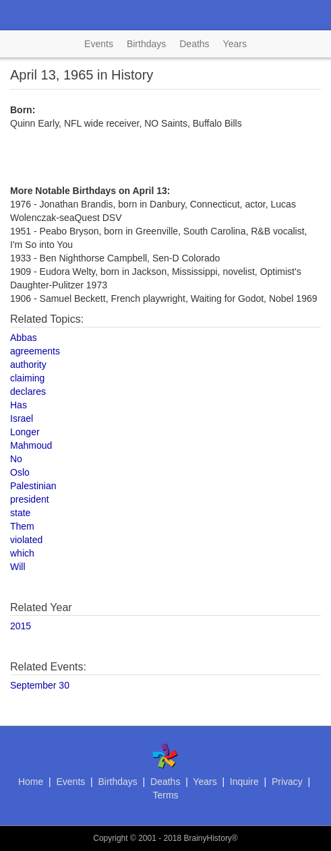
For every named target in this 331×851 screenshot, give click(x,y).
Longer (25, 432)
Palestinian (33, 485)
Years (235, 43)
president (29, 499)
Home (30, 781)
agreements (35, 351)
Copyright (110, 838)
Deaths (194, 43)
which (22, 553)
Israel (21, 418)
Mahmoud (31, 445)
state (20, 512)
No (16, 458)
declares (28, 391)
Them (22, 526)
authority (28, 364)
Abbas (23, 337)
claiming (27, 378)
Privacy (287, 781)
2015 (20, 626)
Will (18, 566)
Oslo (20, 472)
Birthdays (146, 43)
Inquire (244, 781)
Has (18, 405)
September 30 (39, 685)
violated (26, 539)
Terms (165, 795)
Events (98, 43)
